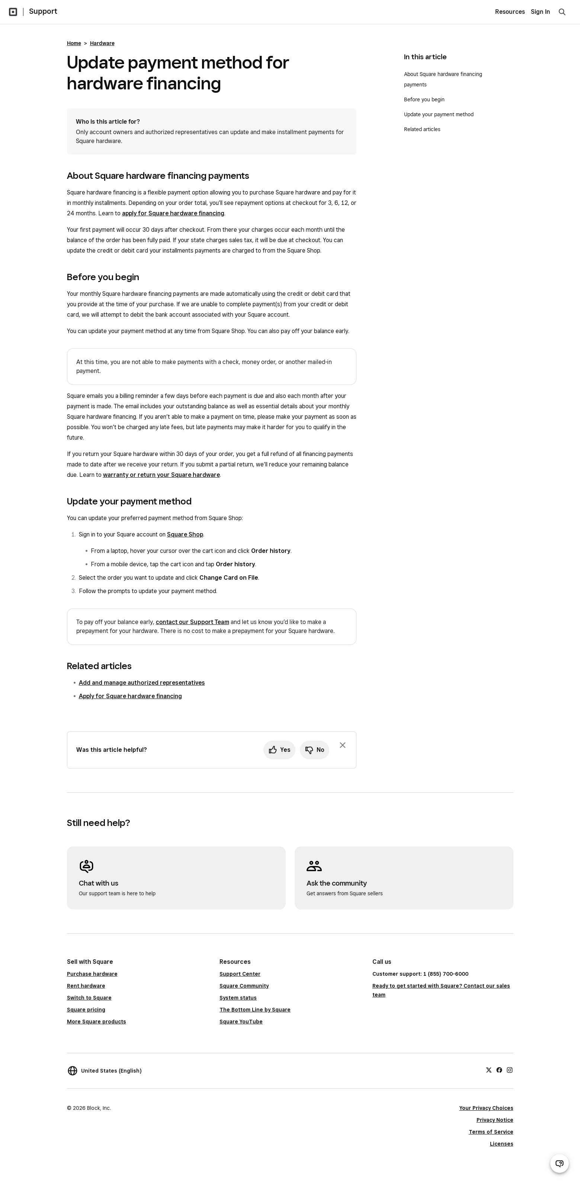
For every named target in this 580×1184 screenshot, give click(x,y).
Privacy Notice (495, 1120)
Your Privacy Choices (486, 1108)
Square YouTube (241, 1022)
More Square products (96, 1022)
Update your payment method (439, 114)
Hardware (102, 43)
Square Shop (185, 534)
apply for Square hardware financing (173, 213)
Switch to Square (89, 998)
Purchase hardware (92, 974)
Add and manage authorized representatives (142, 682)
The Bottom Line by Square (255, 1010)
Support (43, 11)
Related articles (422, 129)
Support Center (239, 974)
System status (238, 998)
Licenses (501, 1144)
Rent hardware (86, 986)
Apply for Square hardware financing (130, 696)
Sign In (540, 11)
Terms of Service (491, 1132)
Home (74, 43)
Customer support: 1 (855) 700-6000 (420, 974)
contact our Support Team (192, 622)
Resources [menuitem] (510, 11)
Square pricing (86, 1010)
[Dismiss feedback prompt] (342, 745)
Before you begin (424, 99)
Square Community (244, 986)
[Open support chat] (559, 1163)
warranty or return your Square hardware (161, 474)
